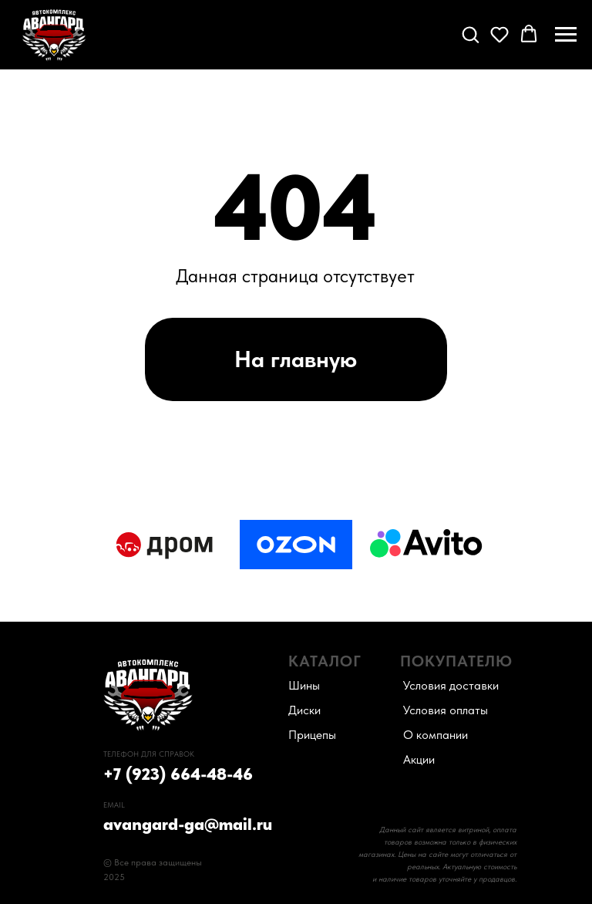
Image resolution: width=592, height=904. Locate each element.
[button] (470, 34)
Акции (419, 759)
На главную (295, 359)
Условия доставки (451, 685)
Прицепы (312, 734)
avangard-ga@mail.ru (187, 824)
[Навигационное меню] (566, 34)
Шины (304, 685)
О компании (435, 734)
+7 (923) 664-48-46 (178, 774)
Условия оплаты (445, 710)
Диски (304, 710)
